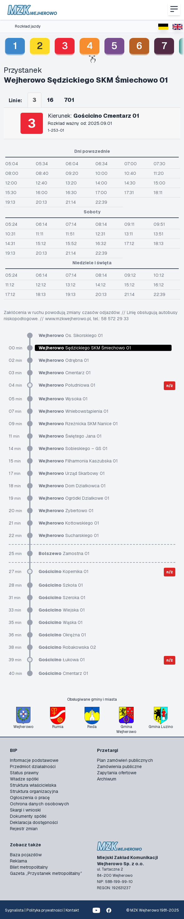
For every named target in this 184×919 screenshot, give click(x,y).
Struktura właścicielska (33, 785)
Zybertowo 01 (66, 510)
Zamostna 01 (64, 553)
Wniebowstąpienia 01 (73, 411)
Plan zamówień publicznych (125, 760)
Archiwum (106, 779)
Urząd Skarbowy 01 (72, 473)
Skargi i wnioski (25, 810)
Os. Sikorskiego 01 (71, 335)
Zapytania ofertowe (116, 773)
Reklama (18, 861)
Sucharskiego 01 (69, 535)
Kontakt (72, 910)
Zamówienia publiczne (119, 766)
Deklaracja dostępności (34, 822)
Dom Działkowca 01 (72, 486)
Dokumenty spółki (28, 816)
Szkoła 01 (61, 585)
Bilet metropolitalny (29, 867)
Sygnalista (14, 910)
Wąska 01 (61, 622)
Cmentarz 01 (65, 372)
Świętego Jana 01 (70, 436)
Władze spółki (24, 779)
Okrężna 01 (62, 635)
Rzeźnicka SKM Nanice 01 (78, 423)
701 (69, 99)
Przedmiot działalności (33, 766)
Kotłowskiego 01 (69, 523)
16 (50, 99)
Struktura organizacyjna (34, 791)
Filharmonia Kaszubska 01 (78, 461)
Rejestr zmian (24, 828)
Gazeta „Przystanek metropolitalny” (46, 873)
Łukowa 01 (62, 659)
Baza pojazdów (26, 855)
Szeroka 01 (62, 597)
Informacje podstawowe (34, 760)
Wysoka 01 (63, 399)
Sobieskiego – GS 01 (73, 448)
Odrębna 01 (64, 360)
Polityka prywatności (44, 910)
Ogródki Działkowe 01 (74, 498)
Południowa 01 (67, 385)
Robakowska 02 (67, 647)
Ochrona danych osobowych (39, 804)
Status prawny (24, 773)
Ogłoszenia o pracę (30, 797)
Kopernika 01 (64, 571)
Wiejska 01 (62, 610)
